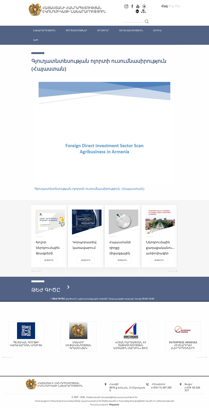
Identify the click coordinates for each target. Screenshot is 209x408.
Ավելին (49, 260)
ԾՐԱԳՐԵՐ (103, 30)
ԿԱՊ (35, 39)
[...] (133, 18)
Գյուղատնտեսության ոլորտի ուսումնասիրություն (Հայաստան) (89, 188)
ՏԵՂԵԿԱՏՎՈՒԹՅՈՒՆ (131, 30)
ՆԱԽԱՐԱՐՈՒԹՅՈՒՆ (44, 30)
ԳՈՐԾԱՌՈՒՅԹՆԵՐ (76, 30)
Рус (177, 6)
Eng (171, 6)
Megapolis (114, 404)
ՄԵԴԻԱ (157, 30)
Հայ (164, 6)
